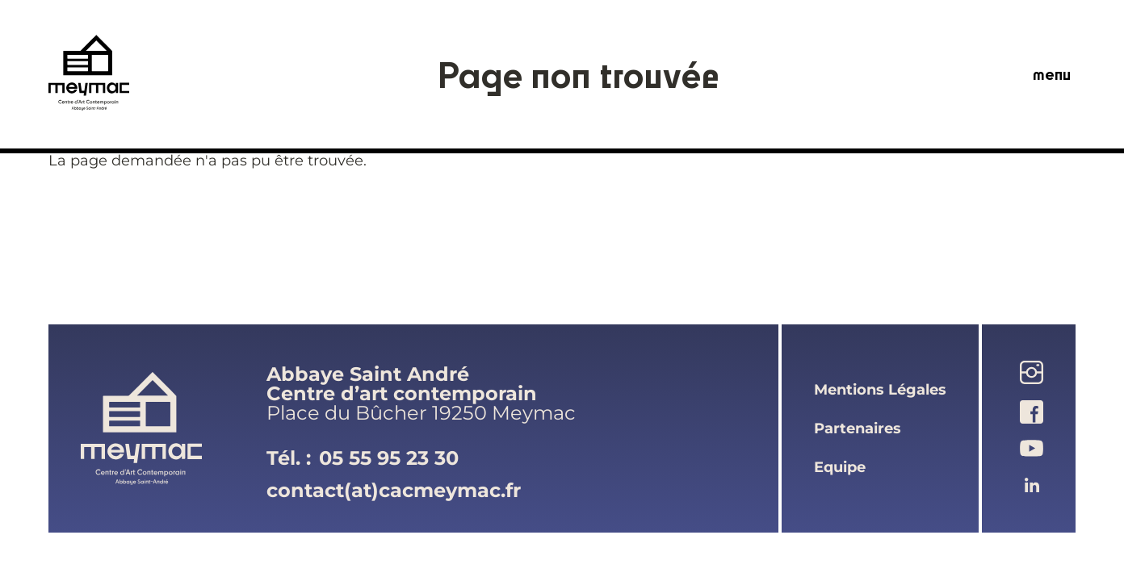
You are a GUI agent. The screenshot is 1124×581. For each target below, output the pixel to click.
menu (1052, 74)
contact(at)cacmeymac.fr (393, 490)
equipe (840, 467)
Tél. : (362, 458)
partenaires (857, 428)
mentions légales (880, 390)
